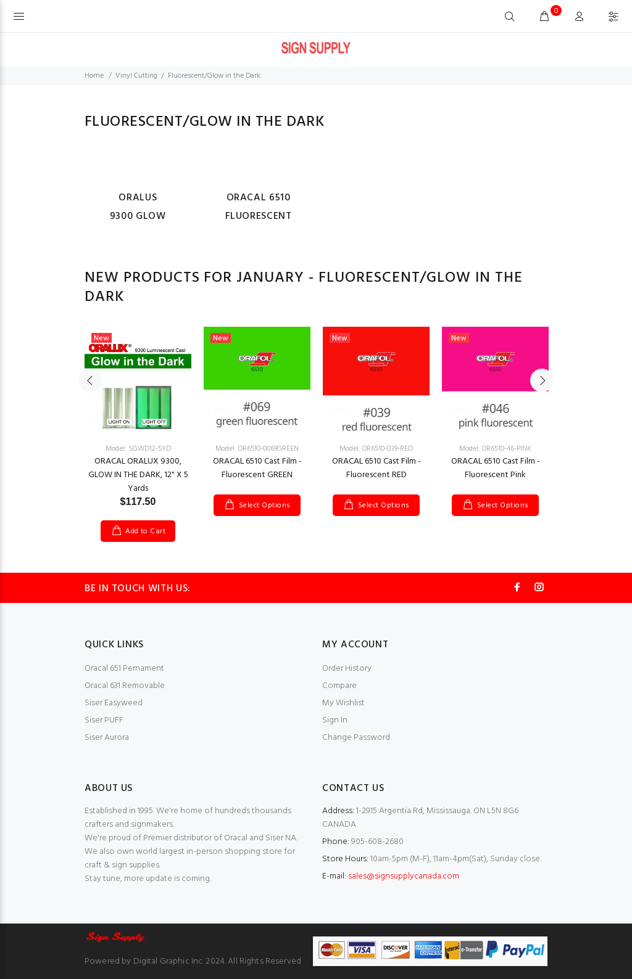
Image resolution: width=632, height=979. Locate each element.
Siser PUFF (104, 720)
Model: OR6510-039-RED (376, 449)
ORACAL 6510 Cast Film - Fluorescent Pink (495, 468)
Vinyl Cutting (136, 76)
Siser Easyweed (114, 703)
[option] (138, 422)
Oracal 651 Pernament (124, 669)
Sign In (334, 720)
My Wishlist (343, 703)
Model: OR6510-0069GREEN (257, 449)
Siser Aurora (107, 738)
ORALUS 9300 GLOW (138, 207)
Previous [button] (90, 380)
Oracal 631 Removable (125, 686)
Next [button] (542, 380)
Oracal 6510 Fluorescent (258, 207)
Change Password (356, 738)
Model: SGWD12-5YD (138, 449)
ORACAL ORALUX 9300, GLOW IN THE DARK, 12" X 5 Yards (138, 475)
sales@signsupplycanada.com (403, 876)
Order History (347, 669)
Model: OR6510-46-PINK (495, 449)
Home (94, 76)
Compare (339, 686)
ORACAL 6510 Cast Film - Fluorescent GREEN (257, 468)
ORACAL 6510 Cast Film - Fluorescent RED (376, 468)
